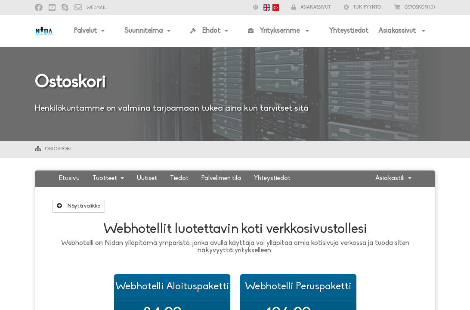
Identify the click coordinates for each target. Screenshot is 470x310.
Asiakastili (393, 178)
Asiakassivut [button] (311, 7)
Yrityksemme (274, 31)
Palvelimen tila (221, 178)
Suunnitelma (143, 31)
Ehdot (205, 31)
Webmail (90, 8)
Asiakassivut (397, 31)
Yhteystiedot (348, 31)
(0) (414, 7)
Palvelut (85, 31)
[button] (264, 7)
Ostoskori (58, 149)
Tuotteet (108, 178)
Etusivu (69, 178)
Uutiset (147, 178)
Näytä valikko (78, 206)
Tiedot (179, 178)
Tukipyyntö (362, 7)
